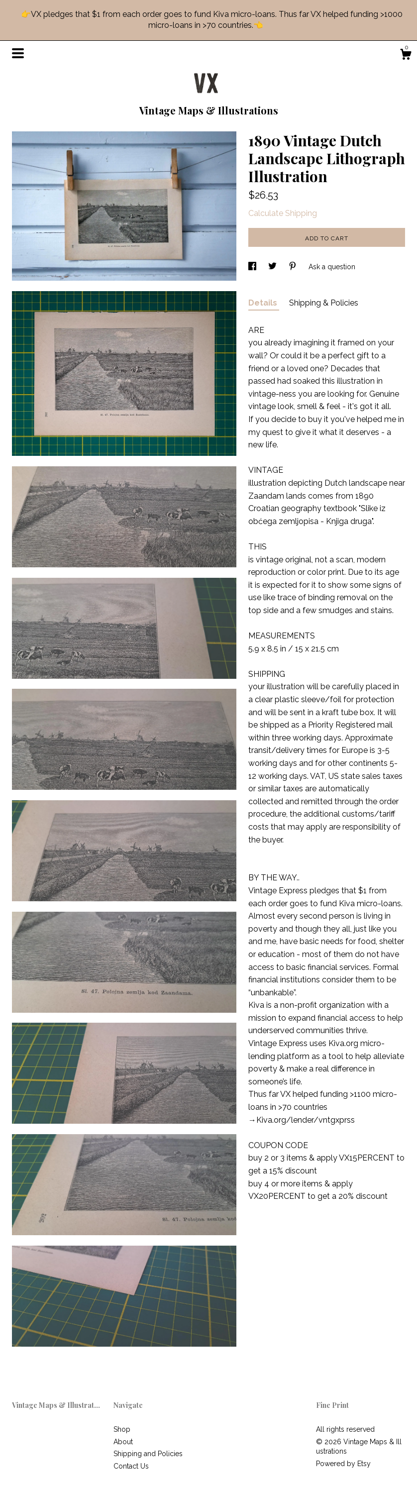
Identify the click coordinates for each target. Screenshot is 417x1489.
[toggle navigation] (18, 53)
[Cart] (405, 55)
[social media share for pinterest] (294, 267)
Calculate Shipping (282, 213)
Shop (121, 1429)
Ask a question (332, 267)
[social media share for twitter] (273, 267)
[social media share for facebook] (253, 267)
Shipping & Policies (323, 303)
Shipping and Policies (148, 1454)
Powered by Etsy (343, 1464)
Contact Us (131, 1466)
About (123, 1442)
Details (263, 303)
